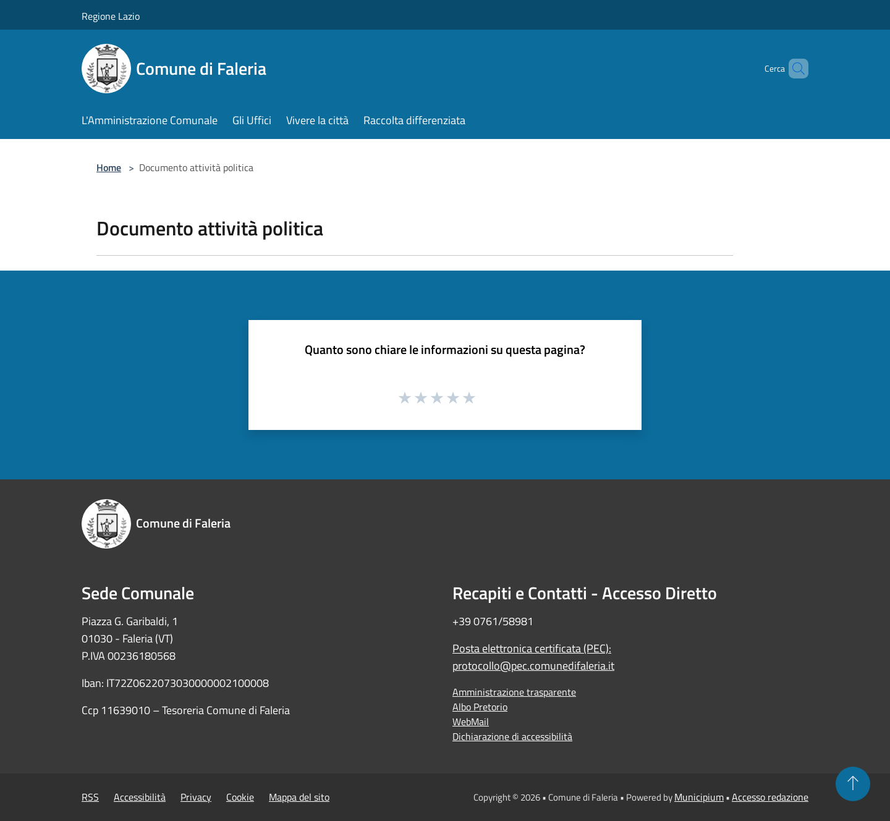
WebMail (470, 721)
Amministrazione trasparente (514, 691)
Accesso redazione (770, 796)
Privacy (195, 796)
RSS (90, 796)
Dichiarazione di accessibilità (512, 736)
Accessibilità (140, 796)
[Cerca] (793, 68)
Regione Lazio (111, 16)
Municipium (699, 796)
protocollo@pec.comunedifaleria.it (533, 665)
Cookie (240, 796)
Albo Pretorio (479, 706)
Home (108, 167)
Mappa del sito (299, 796)
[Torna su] (853, 784)
